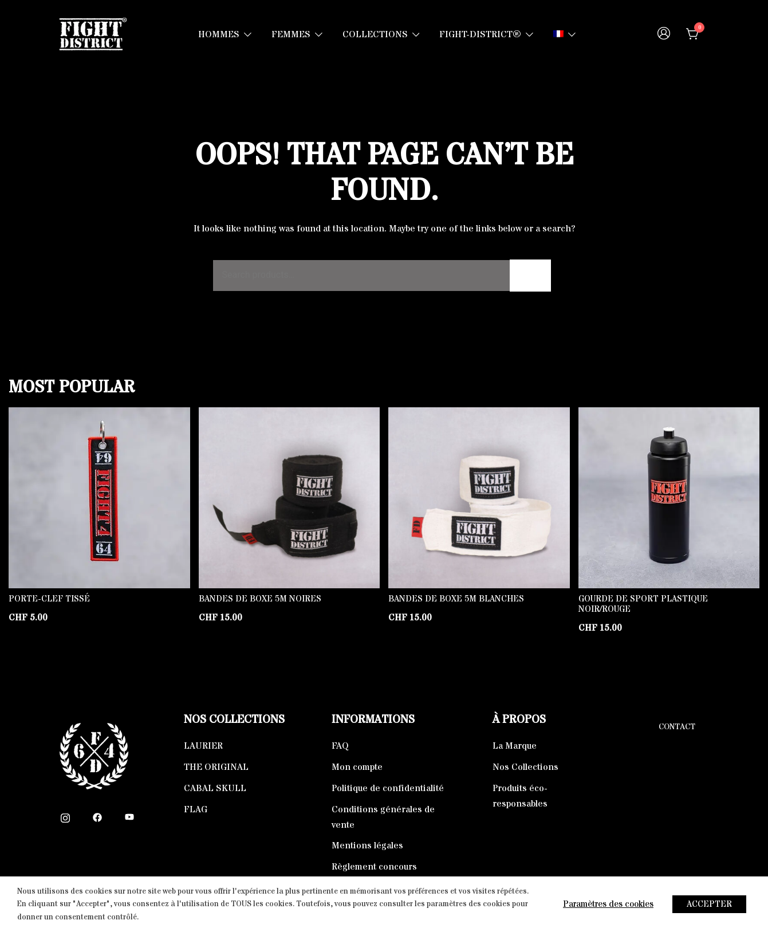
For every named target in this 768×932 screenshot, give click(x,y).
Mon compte (357, 767)
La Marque (515, 746)
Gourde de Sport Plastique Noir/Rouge (643, 604)
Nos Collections (525, 767)
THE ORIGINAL (216, 767)
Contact (677, 727)
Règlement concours (374, 866)
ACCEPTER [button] (709, 904)
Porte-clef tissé (49, 599)
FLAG (195, 809)
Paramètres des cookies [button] (608, 904)
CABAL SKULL (215, 788)
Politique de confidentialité (388, 788)
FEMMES (290, 34)
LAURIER (203, 746)
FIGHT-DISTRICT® (480, 34)
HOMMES (218, 34)
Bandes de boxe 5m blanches (456, 599)
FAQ (340, 746)
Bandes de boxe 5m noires (260, 599)
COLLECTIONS (375, 34)
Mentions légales (367, 845)
